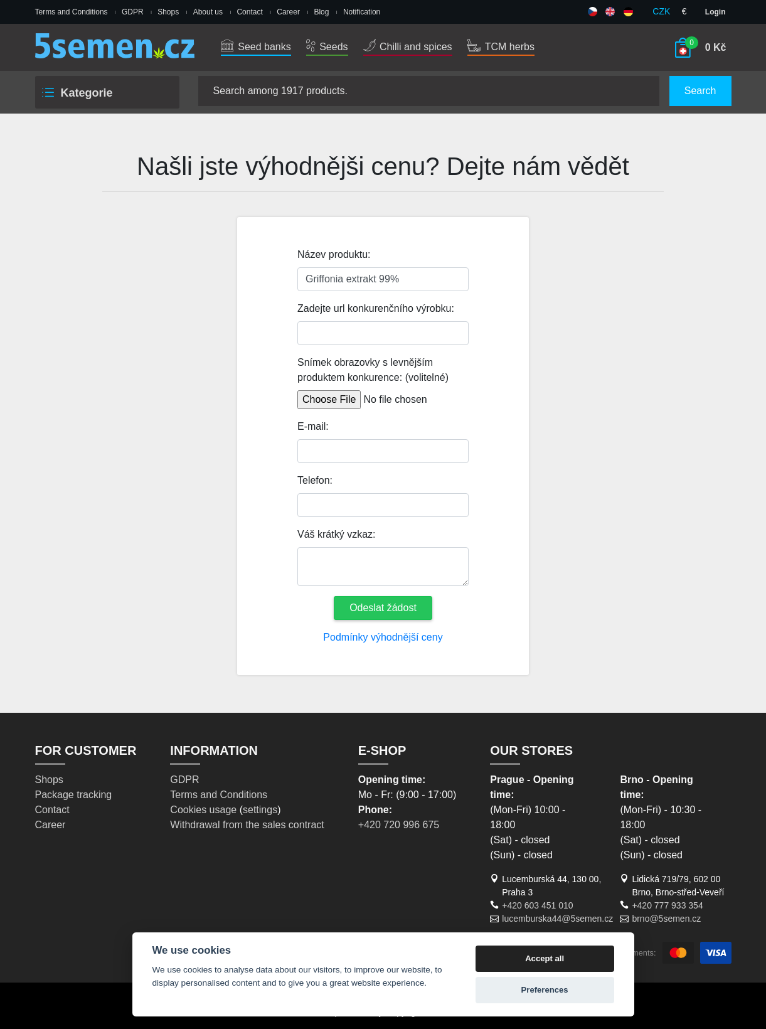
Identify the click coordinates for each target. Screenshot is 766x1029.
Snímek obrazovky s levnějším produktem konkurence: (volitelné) (373, 370)
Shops (168, 12)
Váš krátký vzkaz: (336, 534)
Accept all (544, 958)
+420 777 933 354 (667, 905)
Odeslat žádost (383, 607)
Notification (361, 12)
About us (208, 12)
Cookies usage (203, 809)
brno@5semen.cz (666, 919)
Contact (249, 12)
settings (260, 809)
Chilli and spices (407, 46)
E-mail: (313, 426)
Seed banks (256, 46)
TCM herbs (501, 46)
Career (288, 12)
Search (700, 90)
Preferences (544, 989)
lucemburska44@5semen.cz (557, 919)
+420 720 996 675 (398, 824)
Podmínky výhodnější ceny (382, 637)
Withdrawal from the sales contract (247, 824)
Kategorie (76, 93)
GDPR (133, 12)
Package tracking (73, 794)
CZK (661, 11)
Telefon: (314, 480)
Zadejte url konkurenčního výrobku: (375, 308)
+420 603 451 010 (537, 905)
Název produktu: (334, 254)
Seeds (327, 46)
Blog (321, 12)
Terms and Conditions (71, 12)
